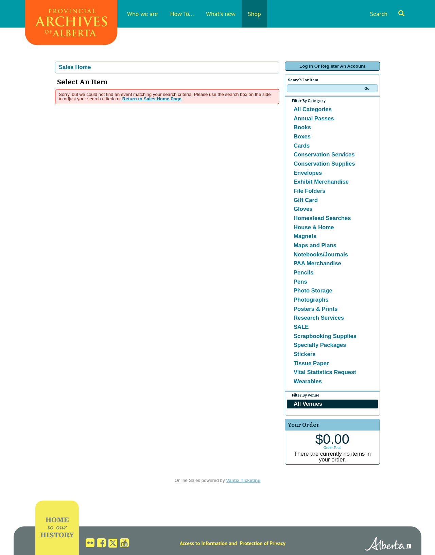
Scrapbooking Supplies (325, 336)
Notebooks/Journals (321, 254)
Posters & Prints (316, 309)
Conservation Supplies (324, 164)
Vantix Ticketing (243, 480)
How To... (182, 14)
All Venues (308, 404)
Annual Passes (314, 118)
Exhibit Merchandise (321, 182)
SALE (301, 327)
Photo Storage (313, 290)
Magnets (305, 236)
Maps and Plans (315, 245)
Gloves (303, 209)
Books (302, 127)
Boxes (302, 136)
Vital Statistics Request (325, 372)
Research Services (319, 318)
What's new (221, 14)
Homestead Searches (322, 218)
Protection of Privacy (262, 543)
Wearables (308, 381)
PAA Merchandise (317, 263)
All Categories (313, 109)
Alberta (388, 545)
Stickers (305, 354)
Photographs (311, 300)
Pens (300, 282)
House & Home (314, 227)
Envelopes (308, 173)
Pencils (303, 272)
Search (387, 14)
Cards (302, 145)
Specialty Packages (320, 345)
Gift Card (306, 200)
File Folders (309, 191)
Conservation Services (324, 154)
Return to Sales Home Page (151, 98)
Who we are (142, 14)
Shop (254, 14)
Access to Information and (208, 543)
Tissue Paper (311, 363)
